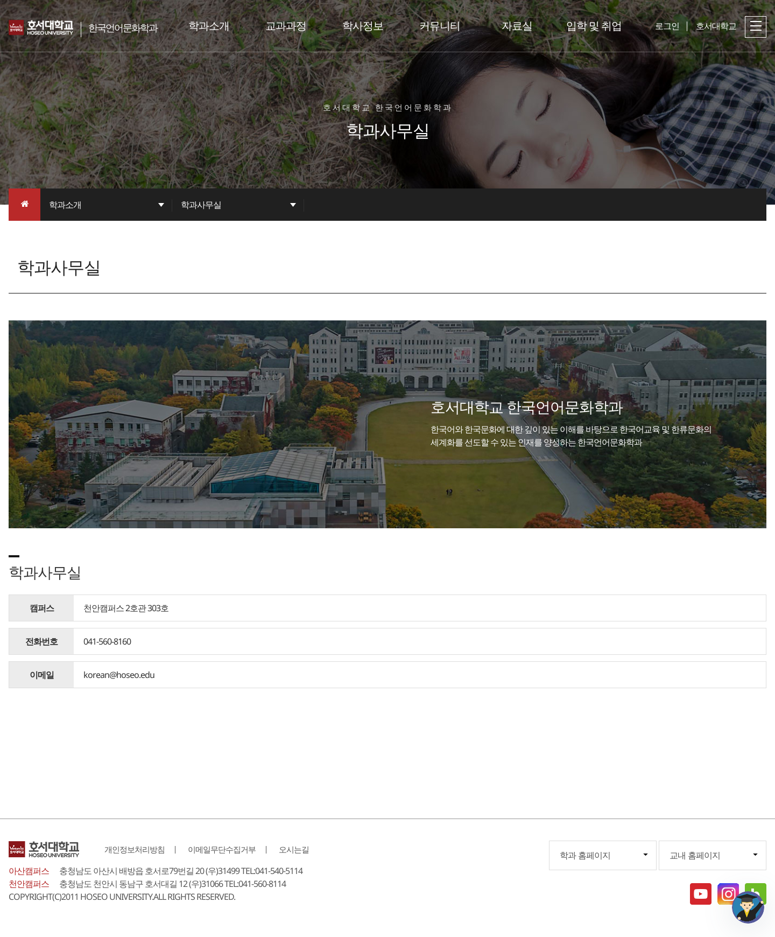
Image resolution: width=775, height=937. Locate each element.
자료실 (517, 25)
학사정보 (362, 25)
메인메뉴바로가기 (0, 0)
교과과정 (285, 25)
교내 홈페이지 (695, 855)
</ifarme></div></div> (748, 907)
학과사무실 (201, 205)
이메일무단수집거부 (222, 849)
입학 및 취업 (594, 25)
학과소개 (208, 25)
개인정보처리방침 (134, 849)
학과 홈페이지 (585, 855)
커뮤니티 (439, 25)
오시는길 (294, 849)
